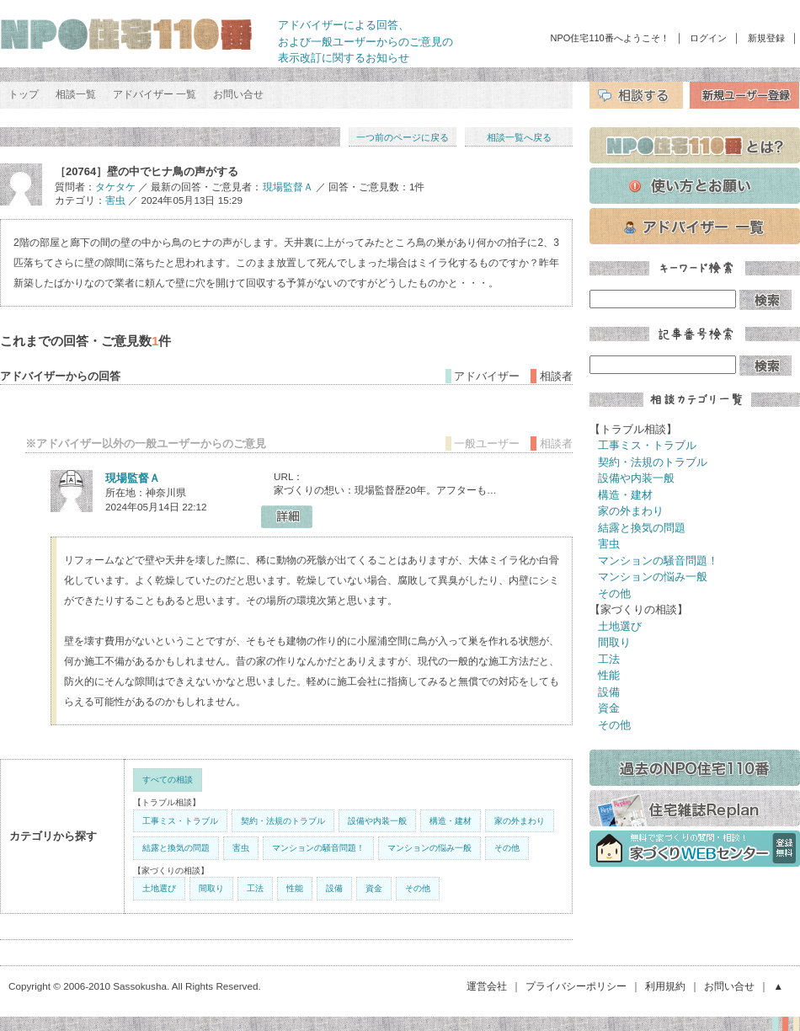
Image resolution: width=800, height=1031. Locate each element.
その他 (507, 847)
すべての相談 (167, 779)
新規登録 (766, 38)
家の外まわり (519, 820)
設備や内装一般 (377, 820)
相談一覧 (76, 94)
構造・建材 (450, 820)
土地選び (159, 888)
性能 (294, 888)
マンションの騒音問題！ (318, 847)
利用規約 (665, 985)
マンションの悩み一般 (429, 847)
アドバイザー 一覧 (154, 94)
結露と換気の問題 (176, 847)
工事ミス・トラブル (180, 820)
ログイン (708, 38)
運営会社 (487, 985)
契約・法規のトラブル (283, 820)
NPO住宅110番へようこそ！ (610, 38)
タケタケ (115, 186)
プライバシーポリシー (576, 985)
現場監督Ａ (288, 186)
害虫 (115, 200)
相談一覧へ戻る (519, 137)
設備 (334, 888)
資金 (373, 888)
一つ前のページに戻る (402, 137)
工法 (255, 888)
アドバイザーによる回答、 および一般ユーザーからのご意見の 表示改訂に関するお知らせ (365, 41)
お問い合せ (238, 94)
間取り (211, 888)
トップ (23, 94)
